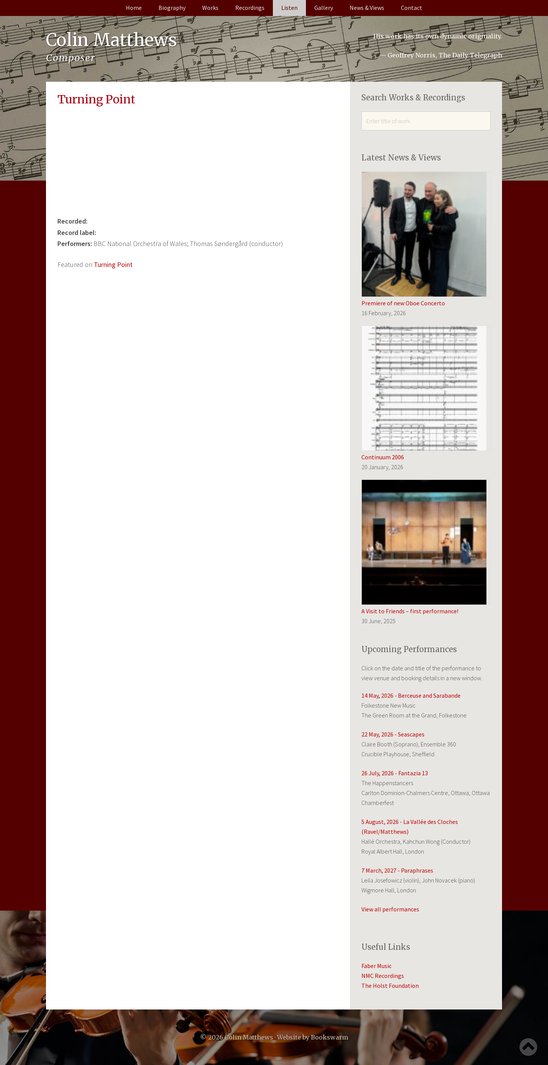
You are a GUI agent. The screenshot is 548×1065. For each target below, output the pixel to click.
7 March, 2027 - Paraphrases (397, 870)
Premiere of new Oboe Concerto (403, 303)
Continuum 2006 (382, 457)
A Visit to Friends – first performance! (409, 611)
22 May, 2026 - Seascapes (392, 734)
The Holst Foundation (390, 985)
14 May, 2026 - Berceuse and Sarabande (411, 695)
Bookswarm (329, 1037)
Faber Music (376, 966)
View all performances (390, 909)
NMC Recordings (382, 975)
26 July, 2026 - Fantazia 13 (394, 773)
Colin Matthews (113, 40)
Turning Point (113, 264)
